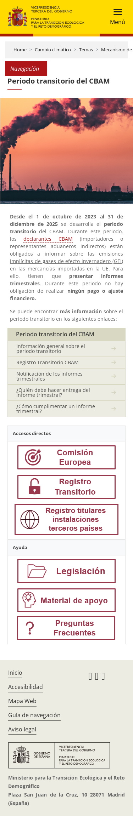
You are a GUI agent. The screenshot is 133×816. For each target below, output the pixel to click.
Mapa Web (22, 701)
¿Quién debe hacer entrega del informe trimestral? (53, 392)
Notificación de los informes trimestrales (49, 376)
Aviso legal (22, 729)
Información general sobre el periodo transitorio (50, 348)
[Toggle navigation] (115, 16)
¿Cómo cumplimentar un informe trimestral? (55, 409)
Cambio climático (53, 49)
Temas (86, 49)
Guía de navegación (34, 715)
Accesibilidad (25, 687)
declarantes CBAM (48, 238)
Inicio (15, 673)
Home (20, 49)
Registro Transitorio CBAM (47, 362)
